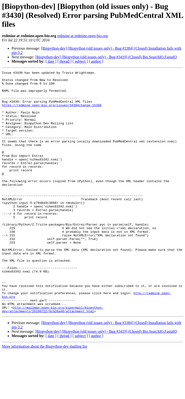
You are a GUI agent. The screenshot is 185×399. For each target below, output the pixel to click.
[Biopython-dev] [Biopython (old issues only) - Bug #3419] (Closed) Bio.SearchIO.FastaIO (106, 57)
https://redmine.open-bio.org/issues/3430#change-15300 (51, 112)
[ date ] (51, 61)
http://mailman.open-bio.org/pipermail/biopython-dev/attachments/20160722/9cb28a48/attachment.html (52, 357)
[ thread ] (64, 61)
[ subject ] (80, 61)
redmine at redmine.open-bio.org (82, 36)
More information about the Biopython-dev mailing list (44, 395)
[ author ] (96, 61)
